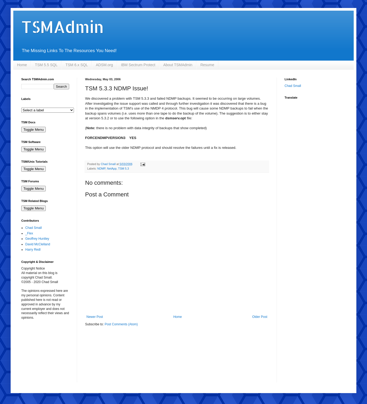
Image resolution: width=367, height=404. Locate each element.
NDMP (101, 168)
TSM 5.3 (123, 168)
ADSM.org (104, 65)
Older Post (259, 317)
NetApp (111, 168)
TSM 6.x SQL (76, 65)
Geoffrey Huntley (37, 239)
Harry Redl (32, 249)
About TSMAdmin (177, 65)
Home (22, 65)
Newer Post (94, 317)
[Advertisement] (47, 354)
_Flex (29, 233)
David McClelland (37, 244)
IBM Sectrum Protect (138, 65)
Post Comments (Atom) (121, 324)
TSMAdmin (62, 26)
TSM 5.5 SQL (46, 65)
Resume (207, 65)
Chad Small (33, 228)
